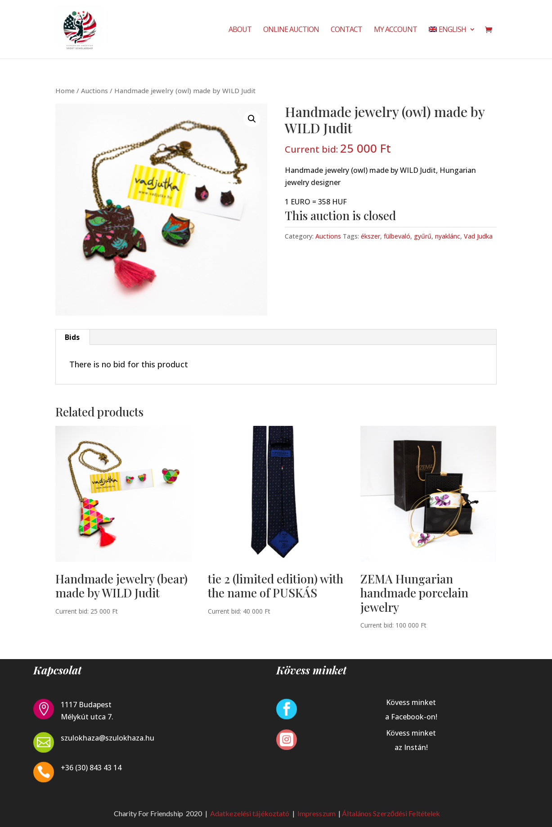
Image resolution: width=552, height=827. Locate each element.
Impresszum (317, 813)
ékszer (370, 236)
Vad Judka (478, 236)
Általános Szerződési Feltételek (391, 813)
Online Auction (291, 30)
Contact (346, 30)
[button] (252, 119)
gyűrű (422, 236)
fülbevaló (397, 236)
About (240, 30)
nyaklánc (447, 236)
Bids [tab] (72, 337)
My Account (395, 30)
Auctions (94, 90)
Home (65, 90)
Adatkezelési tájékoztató (249, 813)
